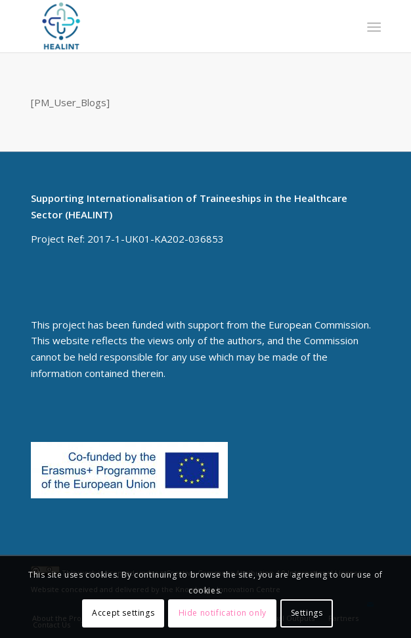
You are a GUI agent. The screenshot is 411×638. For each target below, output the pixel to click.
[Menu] (372, 27)
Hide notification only (223, 612)
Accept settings (123, 612)
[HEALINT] (171, 26)
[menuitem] (372, 27)
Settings (307, 612)
